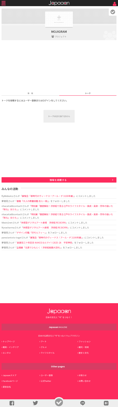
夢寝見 (5, 201)
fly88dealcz (7, 196)
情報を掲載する (58, 180)
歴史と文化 (84, 352)
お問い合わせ (85, 380)
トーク (88, 93)
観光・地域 (84, 347)
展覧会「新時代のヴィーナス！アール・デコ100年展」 (48, 196)
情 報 (30, 93)
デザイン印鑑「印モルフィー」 (31, 232)
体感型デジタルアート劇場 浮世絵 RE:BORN (43, 222)
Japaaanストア (9, 375)
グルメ (44, 347)
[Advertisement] (59, 66)
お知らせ (83, 375)
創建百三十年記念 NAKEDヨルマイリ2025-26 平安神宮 (44, 242)
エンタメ (7, 352)
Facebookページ (10, 380)
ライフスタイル (48, 352)
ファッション (85, 341)
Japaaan (59, 3)
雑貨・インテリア (11, 347)
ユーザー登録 (47, 375)
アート (44, 341)
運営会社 (7, 386)
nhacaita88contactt (12, 205)
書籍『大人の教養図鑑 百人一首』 (32, 201)
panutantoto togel (12, 237)
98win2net (7, 222)
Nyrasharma (8, 227)
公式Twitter (46, 380)
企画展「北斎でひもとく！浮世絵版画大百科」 (39, 247)
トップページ (9, 341)
